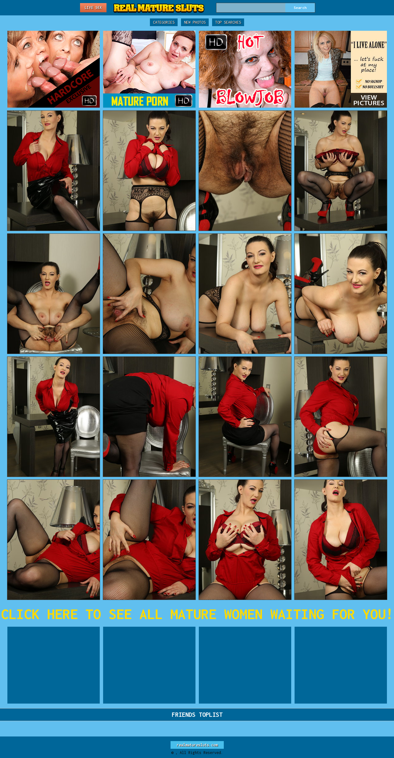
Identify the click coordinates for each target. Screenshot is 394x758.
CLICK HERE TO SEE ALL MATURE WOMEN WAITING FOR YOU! (197, 614)
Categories (164, 22)
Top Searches (228, 22)
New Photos (195, 22)
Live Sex (93, 7)
